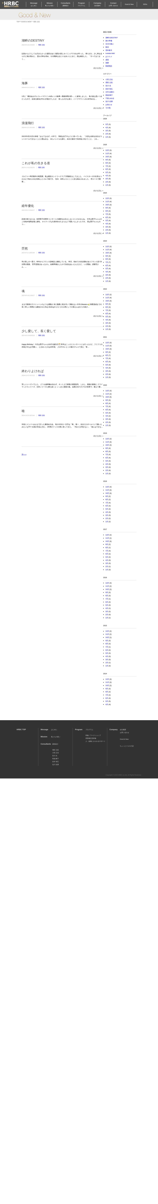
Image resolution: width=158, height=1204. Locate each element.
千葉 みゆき (110, 98)
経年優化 (28, 205)
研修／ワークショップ (93, 735)
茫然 (25, 248)
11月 (107, 153)
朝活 (107, 47)
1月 (107, 137)
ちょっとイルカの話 (127, 746)
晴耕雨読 (109, 66)
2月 (107, 134)
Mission (49, 4)
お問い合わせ (124, 732)
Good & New (34, 15)
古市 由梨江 (110, 92)
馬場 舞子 (109, 95)
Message (33, 4)
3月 (107, 131)
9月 (107, 160)
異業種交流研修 (90, 738)
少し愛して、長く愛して (39, 331)
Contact (113, 4)
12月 (107, 150)
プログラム (89, 730)
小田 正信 (109, 79)
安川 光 (108, 86)
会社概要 (123, 730)
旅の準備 (109, 41)
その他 (108, 108)
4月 (107, 127)
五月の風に (110, 44)
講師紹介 (55, 744)
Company (97, 4)
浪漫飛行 (28, 123)
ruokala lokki (110, 53)
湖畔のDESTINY (33, 40)
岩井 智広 (109, 89)
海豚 (25, 83)
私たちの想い (55, 737)
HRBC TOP (21, 729)
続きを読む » (98, 68)
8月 (107, 163)
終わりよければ (33, 371)
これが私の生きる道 (36, 163)
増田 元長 (41, 45)
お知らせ (109, 105)
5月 (107, 124)
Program (81, 4)
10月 (107, 157)
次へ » (24, 454)
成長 (107, 60)
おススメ (109, 57)
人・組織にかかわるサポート (95, 741)
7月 (107, 166)
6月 (107, 169)
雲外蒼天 (109, 50)
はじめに (54, 730)
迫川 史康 (109, 101)
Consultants (65, 4)
